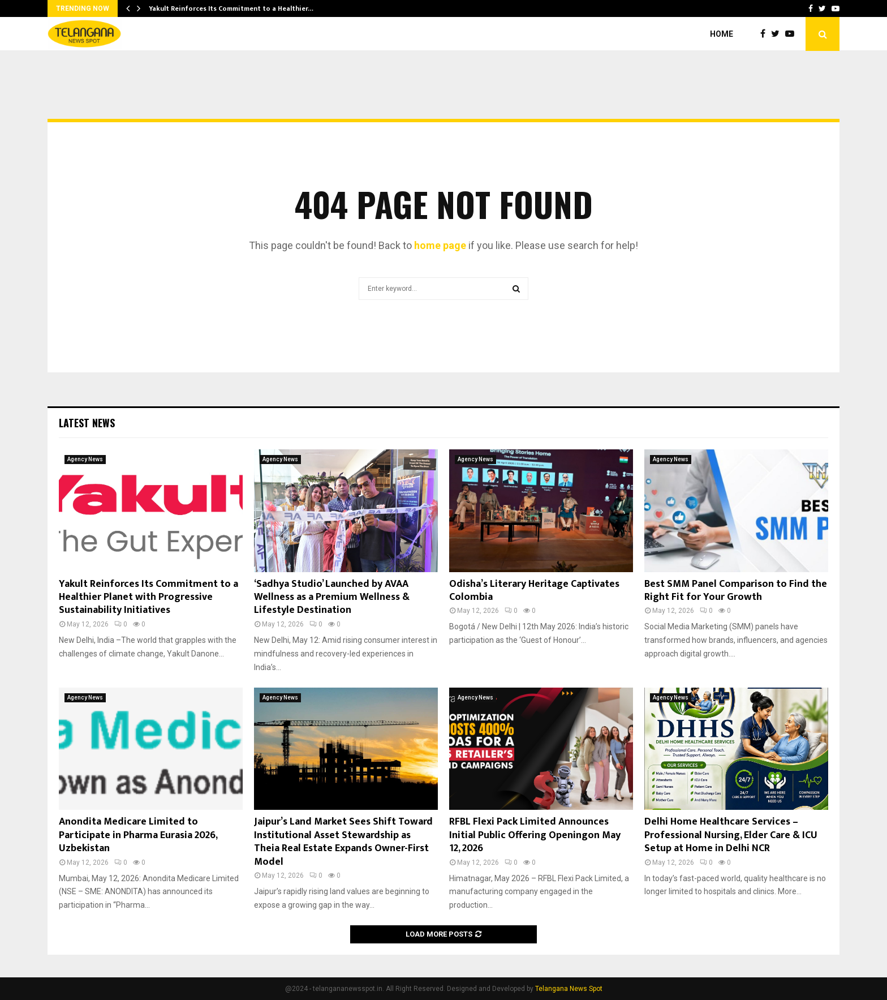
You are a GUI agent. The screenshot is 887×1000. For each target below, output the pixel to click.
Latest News (87, 422)
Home (721, 33)
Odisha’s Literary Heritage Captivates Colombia (534, 591)
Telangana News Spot (568, 989)
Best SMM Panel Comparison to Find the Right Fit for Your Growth (735, 591)
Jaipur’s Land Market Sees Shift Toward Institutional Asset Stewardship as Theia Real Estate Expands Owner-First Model (343, 841)
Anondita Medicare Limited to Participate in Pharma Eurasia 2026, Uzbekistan (138, 835)
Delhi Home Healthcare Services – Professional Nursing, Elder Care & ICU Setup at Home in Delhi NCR (730, 835)
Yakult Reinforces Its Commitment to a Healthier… (231, 8)
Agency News (85, 459)
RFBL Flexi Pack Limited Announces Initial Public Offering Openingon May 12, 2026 (535, 835)
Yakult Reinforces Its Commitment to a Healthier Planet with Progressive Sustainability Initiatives (148, 597)
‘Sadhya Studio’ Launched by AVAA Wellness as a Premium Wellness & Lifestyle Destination (332, 597)
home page (440, 245)
